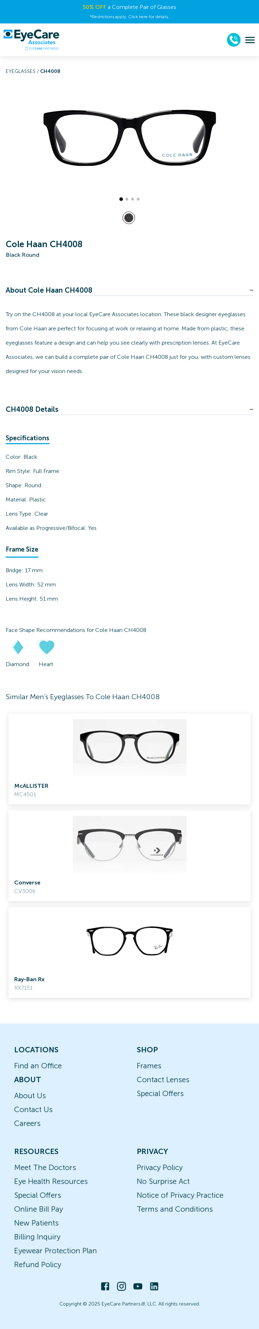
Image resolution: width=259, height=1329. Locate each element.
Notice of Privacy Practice (180, 1195)
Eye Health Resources (51, 1181)
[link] (129, 758)
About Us (30, 1095)
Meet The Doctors (45, 1167)
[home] (31, 39)
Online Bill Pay (38, 1209)
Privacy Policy (160, 1167)
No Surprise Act (163, 1181)
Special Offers (160, 1093)
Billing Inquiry (37, 1236)
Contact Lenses (163, 1079)
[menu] (250, 40)
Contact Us (33, 1109)
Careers (27, 1123)
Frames (149, 1065)
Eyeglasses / (23, 71)
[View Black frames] (129, 218)
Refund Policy (37, 1264)
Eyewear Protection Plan (55, 1250)
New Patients (36, 1222)
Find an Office (38, 1065)
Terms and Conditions (175, 1209)
